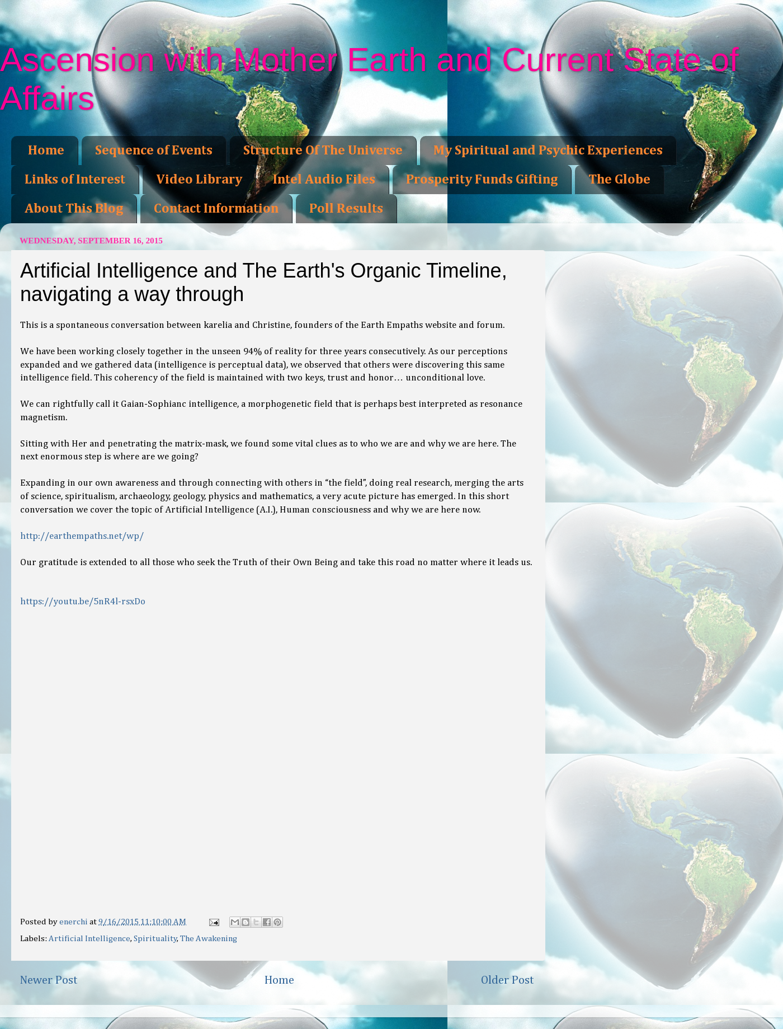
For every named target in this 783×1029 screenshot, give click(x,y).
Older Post (507, 980)
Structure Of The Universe (323, 150)
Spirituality (155, 938)
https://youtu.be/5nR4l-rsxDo (82, 602)
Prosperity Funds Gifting (482, 179)
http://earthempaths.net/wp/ (82, 536)
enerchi (74, 922)
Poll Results (346, 208)
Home (46, 150)
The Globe (619, 179)
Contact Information (216, 208)
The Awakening (208, 938)
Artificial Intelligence (89, 938)
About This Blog (74, 208)
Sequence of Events (154, 150)
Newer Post (49, 980)
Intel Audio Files (324, 179)
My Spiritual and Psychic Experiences (548, 150)
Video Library (199, 179)
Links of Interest (75, 179)
